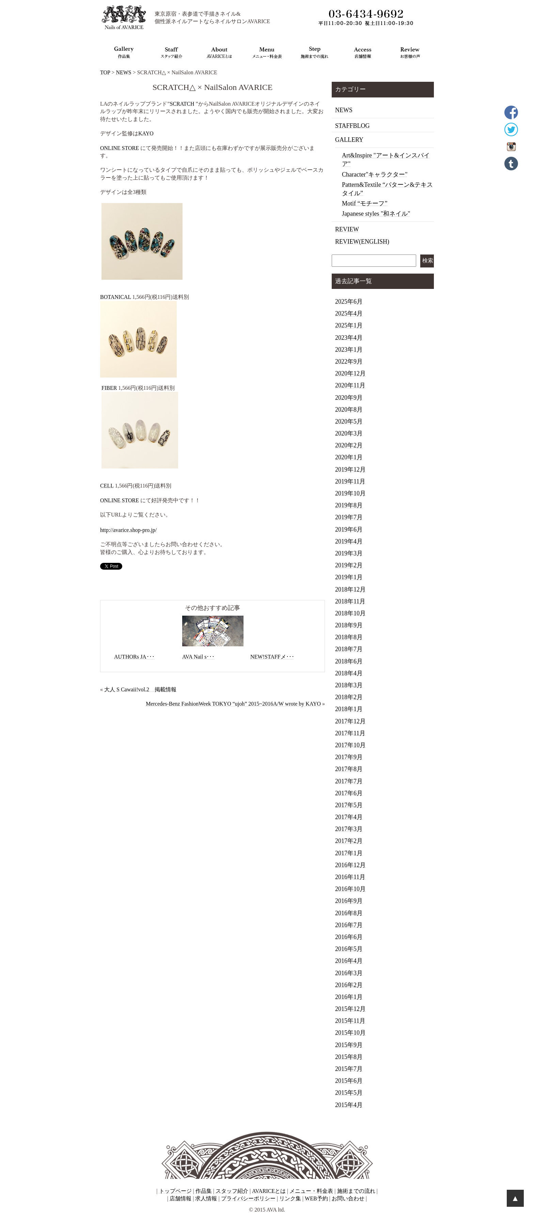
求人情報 (206, 1198)
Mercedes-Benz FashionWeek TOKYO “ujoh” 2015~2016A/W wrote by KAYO (233, 704)
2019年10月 (350, 493)
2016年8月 (349, 913)
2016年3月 (349, 973)
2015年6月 (349, 1080)
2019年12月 (350, 469)
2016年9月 (349, 900)
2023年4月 (349, 337)
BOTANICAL (115, 297)
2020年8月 (349, 409)
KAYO (146, 133)
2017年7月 (349, 781)
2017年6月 (349, 793)
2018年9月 (349, 625)
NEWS (123, 72)
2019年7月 (349, 517)
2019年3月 (349, 553)
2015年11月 (350, 1020)
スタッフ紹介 (232, 1191)
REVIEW (347, 229)
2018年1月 (349, 709)
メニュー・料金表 (311, 1191)
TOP (105, 72)
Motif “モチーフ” (364, 203)
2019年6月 (349, 529)
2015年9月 (349, 1045)
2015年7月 (349, 1068)
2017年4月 (349, 817)
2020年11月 (350, 385)
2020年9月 (349, 397)
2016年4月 (349, 960)
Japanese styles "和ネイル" (376, 213)
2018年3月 (349, 685)
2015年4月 (349, 1105)
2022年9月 (349, 361)
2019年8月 (349, 505)
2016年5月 (349, 948)
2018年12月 (350, 589)
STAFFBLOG (352, 125)
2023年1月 (349, 349)
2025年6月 (349, 301)
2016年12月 (350, 865)
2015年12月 (350, 1008)
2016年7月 (349, 925)
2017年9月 (349, 757)
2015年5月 (349, 1092)
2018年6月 (349, 661)
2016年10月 (350, 888)
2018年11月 (350, 601)
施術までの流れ (356, 1191)
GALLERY (349, 139)
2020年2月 (349, 445)
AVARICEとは (269, 1191)
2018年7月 (349, 649)
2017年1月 (349, 853)
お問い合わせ (348, 1198)
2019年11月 (350, 481)
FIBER (109, 388)
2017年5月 (349, 805)
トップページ (175, 1191)
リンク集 (290, 1198)
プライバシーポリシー (248, 1198)
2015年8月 (349, 1056)
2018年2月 (349, 697)
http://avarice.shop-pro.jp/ (128, 530)
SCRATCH (182, 104)
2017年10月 (350, 745)
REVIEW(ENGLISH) (362, 241)
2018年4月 (349, 673)
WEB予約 (316, 1198)
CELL (106, 486)
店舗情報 (180, 1198)
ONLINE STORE (119, 148)
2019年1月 (349, 577)
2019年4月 (349, 541)
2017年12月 (350, 721)
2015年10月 (350, 1032)
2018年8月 (349, 637)
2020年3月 (349, 433)
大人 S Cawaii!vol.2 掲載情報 (140, 689)
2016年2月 (349, 985)
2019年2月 (349, 565)
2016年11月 (350, 877)
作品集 (203, 1191)
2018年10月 (350, 613)
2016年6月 (349, 937)
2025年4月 (349, 313)
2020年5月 (349, 421)
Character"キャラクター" (375, 174)
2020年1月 (349, 457)
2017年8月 (349, 769)
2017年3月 (349, 829)
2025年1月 (349, 325)
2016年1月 (349, 996)
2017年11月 (350, 733)
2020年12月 (350, 373)
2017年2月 (349, 840)
